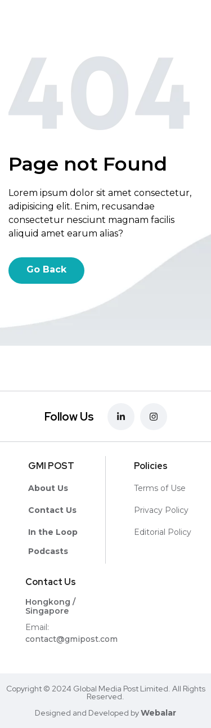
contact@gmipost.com (71, 639)
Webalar (158, 713)
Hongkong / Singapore (50, 606)
